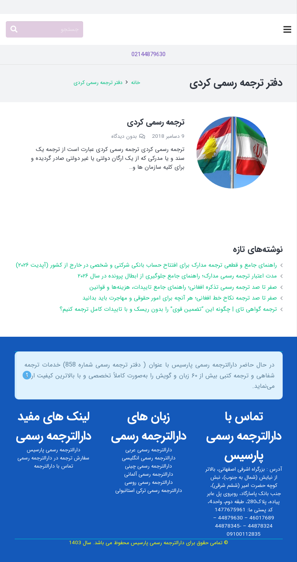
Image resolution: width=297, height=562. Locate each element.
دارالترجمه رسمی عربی (148, 450)
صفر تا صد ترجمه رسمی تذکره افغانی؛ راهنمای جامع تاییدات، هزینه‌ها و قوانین (183, 287)
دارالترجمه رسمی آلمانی (148, 474)
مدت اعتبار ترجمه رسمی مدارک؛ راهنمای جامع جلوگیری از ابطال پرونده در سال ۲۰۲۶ (177, 276)
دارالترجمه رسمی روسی (149, 482)
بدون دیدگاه (124, 136)
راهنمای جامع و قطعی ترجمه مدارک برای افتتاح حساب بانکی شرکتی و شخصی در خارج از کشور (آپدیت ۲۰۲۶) (146, 265)
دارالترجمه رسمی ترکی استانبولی (148, 491)
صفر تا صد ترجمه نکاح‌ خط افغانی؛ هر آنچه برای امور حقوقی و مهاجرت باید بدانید (179, 298)
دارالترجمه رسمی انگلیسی (149, 458)
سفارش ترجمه (74, 458)
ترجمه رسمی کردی (155, 122)
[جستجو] (44, 29)
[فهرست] (287, 29)
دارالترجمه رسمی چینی (148, 466)
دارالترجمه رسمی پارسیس (53, 450)
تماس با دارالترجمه (53, 466)
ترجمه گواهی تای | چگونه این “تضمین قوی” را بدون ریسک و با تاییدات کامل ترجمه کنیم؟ (168, 309)
